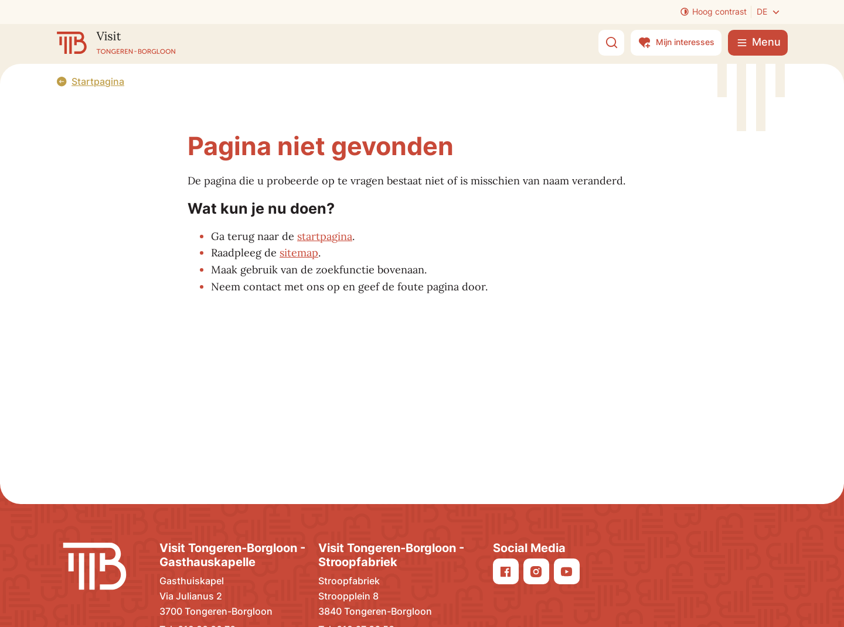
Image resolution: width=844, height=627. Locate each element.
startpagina (324, 236)
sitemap (299, 252)
